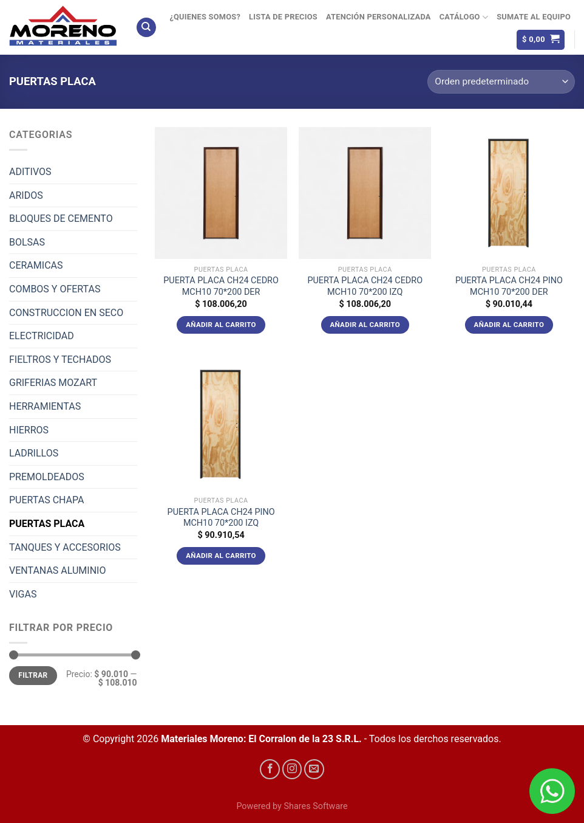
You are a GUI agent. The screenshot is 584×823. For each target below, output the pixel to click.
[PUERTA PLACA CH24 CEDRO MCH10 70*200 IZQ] (365, 193)
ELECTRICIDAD (41, 336)
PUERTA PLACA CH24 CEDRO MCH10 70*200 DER (221, 286)
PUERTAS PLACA (46, 523)
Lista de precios (283, 16)
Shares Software (315, 806)
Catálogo (464, 17)
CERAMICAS (36, 265)
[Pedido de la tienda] (501, 82)
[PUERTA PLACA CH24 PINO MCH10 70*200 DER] (509, 193)
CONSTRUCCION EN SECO (66, 313)
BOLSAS (27, 242)
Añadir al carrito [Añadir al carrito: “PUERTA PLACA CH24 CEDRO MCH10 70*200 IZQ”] (365, 324)
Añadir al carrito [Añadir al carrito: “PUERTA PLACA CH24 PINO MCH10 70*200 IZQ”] (221, 555)
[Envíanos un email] (314, 769)
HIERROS (29, 430)
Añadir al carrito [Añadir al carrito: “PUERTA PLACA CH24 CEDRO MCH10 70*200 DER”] (221, 324)
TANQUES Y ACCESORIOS (65, 547)
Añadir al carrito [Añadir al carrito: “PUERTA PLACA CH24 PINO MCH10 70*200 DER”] (509, 324)
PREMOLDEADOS (46, 477)
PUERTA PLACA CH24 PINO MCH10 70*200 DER (509, 286)
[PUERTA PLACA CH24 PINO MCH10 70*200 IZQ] (221, 424)
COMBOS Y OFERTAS (54, 289)
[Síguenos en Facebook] (270, 769)
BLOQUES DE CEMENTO (61, 218)
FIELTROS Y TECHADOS (60, 359)
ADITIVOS (30, 171)
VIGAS (22, 594)
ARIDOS (26, 195)
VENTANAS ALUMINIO (57, 570)
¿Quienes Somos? (204, 16)
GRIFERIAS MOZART (53, 382)
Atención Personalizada (378, 16)
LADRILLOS (33, 453)
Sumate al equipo (534, 16)
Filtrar (32, 675)
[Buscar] (146, 28)
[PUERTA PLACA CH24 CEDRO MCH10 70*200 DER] (221, 193)
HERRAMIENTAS (45, 406)
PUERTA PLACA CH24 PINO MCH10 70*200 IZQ (221, 518)
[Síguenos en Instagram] (292, 769)
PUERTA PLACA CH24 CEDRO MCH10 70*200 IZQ (365, 286)
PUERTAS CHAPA (46, 500)
